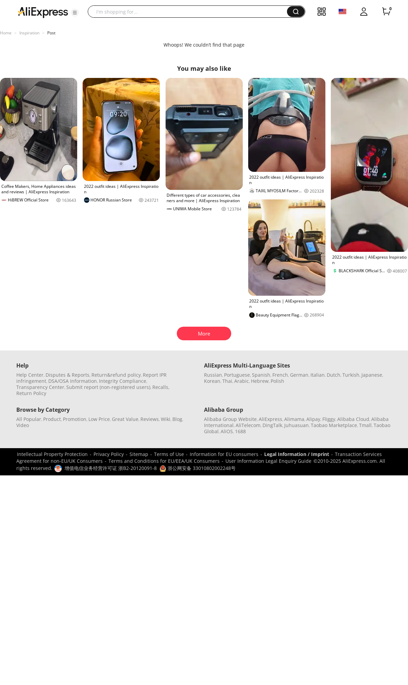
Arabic (241, 381)
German (299, 375)
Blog (177, 419)
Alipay (313, 419)
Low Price (99, 419)
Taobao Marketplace (334, 425)
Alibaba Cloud (353, 419)
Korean (212, 381)
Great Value (125, 419)
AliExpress (270, 419)
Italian (317, 375)
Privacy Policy (109, 454)
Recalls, (161, 387)
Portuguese (237, 375)
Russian (213, 375)
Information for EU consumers (224, 454)
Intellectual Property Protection (52, 454)
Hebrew (260, 381)
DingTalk (272, 425)
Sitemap (139, 454)
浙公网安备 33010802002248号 (197, 468)
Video (22, 425)
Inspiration (29, 33)
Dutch (333, 375)
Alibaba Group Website (230, 419)
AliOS (227, 431)
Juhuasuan (296, 425)
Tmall (365, 425)
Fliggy (328, 419)
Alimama (294, 419)
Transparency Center (40, 387)
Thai (227, 381)
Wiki (165, 419)
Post (51, 33)
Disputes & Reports (67, 375)
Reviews (149, 419)
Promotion (74, 419)
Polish (277, 381)
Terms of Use (169, 454)
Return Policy (31, 393)
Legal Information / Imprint (296, 454)
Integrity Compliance (122, 381)
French (280, 375)
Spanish (261, 375)
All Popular (28, 419)
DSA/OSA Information (72, 381)
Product (52, 419)
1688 (240, 431)
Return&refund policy (116, 375)
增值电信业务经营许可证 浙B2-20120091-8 (111, 468)
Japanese (371, 375)
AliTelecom (248, 425)
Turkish (350, 375)
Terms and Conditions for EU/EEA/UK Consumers (164, 461)
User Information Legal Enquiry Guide (268, 461)
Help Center (30, 375)
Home (6, 33)
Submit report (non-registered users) (108, 387)
